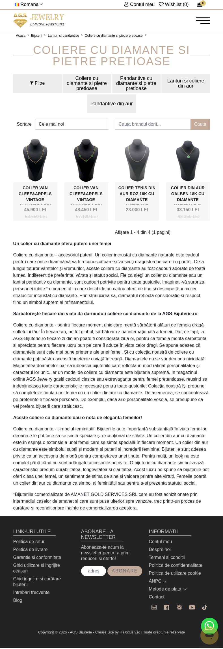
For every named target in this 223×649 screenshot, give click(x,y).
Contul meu (160, 543)
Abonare (125, 572)
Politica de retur (29, 543)
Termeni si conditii (167, 558)
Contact (156, 598)
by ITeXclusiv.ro (127, 633)
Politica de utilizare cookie (175, 574)
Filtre (37, 84)
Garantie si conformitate (37, 558)
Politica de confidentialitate (175, 566)
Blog (17, 601)
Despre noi (160, 550)
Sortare (24, 125)
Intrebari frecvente (31, 593)
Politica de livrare (30, 550)
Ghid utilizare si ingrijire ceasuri (36, 569)
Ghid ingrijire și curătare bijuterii (37, 583)
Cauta (200, 125)
